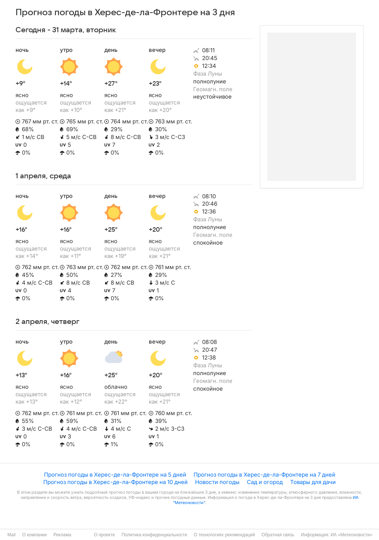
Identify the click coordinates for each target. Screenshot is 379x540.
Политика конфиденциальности (154, 534)
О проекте (104, 534)
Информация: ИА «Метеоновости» (336, 534)
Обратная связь (278, 534)
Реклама (62, 534)
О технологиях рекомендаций (224, 534)
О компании (34, 534)
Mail (11, 534)
